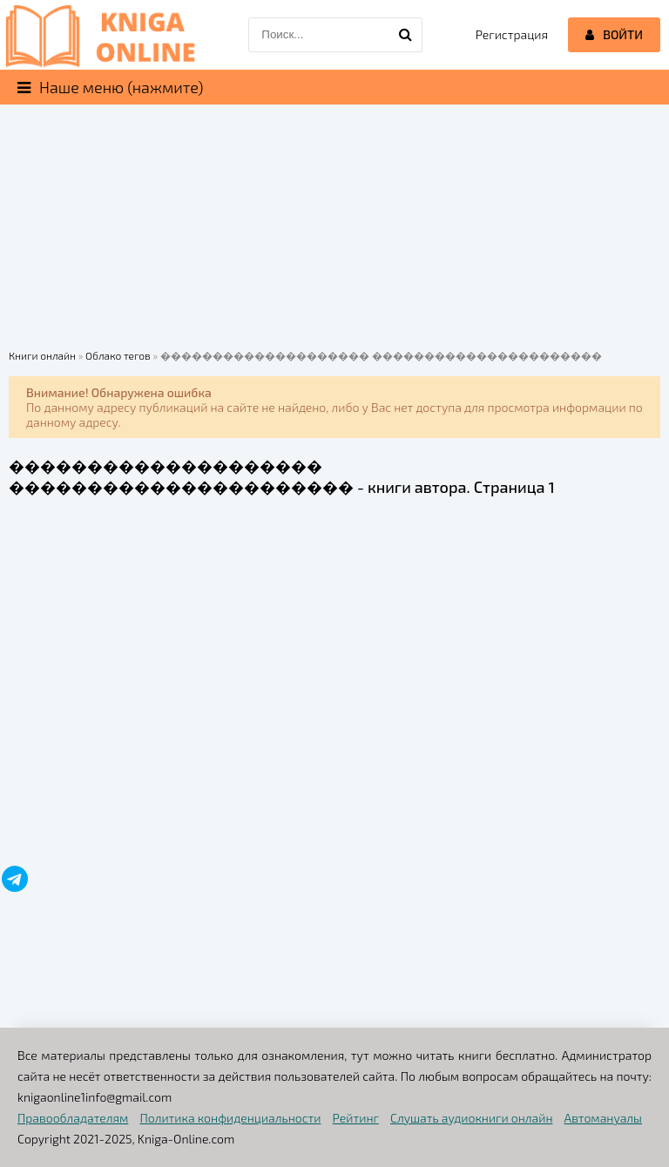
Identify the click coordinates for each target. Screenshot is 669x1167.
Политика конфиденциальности (230, 1117)
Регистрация (512, 34)
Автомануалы (603, 1117)
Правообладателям (72, 1117)
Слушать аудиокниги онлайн (471, 1117)
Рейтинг (356, 1117)
